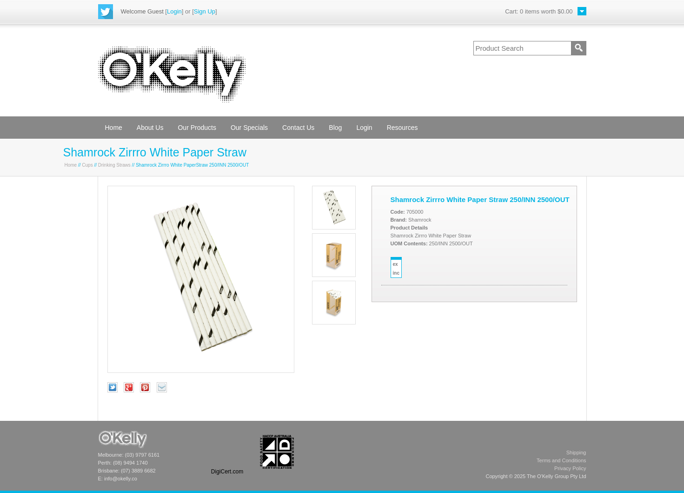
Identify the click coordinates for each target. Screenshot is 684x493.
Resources (402, 127)
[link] (227, 452)
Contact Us (298, 127)
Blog (335, 127)
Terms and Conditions (561, 460)
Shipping (576, 452)
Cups (87, 165)
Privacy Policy (570, 468)
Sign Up (204, 11)
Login (174, 11)
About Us (150, 127)
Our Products (197, 127)
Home (113, 127)
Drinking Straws (114, 165)
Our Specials (249, 127)
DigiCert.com (227, 471)
